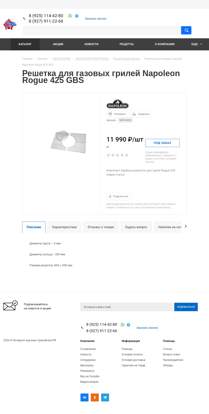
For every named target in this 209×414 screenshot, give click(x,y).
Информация (131, 341)
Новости (92, 44)
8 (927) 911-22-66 (46, 21)
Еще (196, 44)
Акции (58, 44)
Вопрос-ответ (171, 354)
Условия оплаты (132, 354)
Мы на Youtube (89, 376)
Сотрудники (88, 360)
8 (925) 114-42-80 (46, 15)
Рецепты (127, 44)
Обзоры (168, 365)
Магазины (87, 365)
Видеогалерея (89, 381)
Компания (87, 341)
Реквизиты (87, 371)
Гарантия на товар (133, 365)
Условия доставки (133, 360)
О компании (164, 44)
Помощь (169, 341)
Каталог (25, 44)
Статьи (167, 349)
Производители (173, 360)
